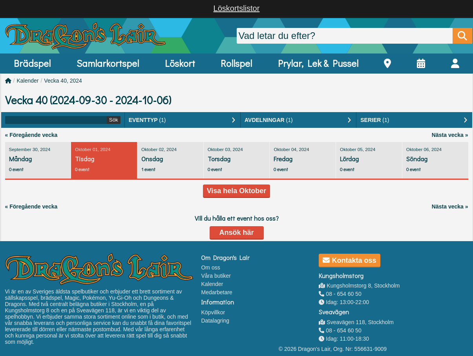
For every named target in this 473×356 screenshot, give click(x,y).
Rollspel (236, 63)
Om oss (210, 267)
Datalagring (215, 320)
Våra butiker (215, 276)
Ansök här (236, 232)
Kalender (27, 80)
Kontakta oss (349, 260)
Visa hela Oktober (237, 191)
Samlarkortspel (108, 63)
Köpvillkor (213, 312)
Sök (113, 120)
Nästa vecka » (450, 135)
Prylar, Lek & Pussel (318, 63)
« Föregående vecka (31, 135)
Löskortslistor (237, 8)
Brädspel (32, 63)
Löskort (180, 63)
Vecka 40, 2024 (63, 80)
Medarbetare (216, 292)
